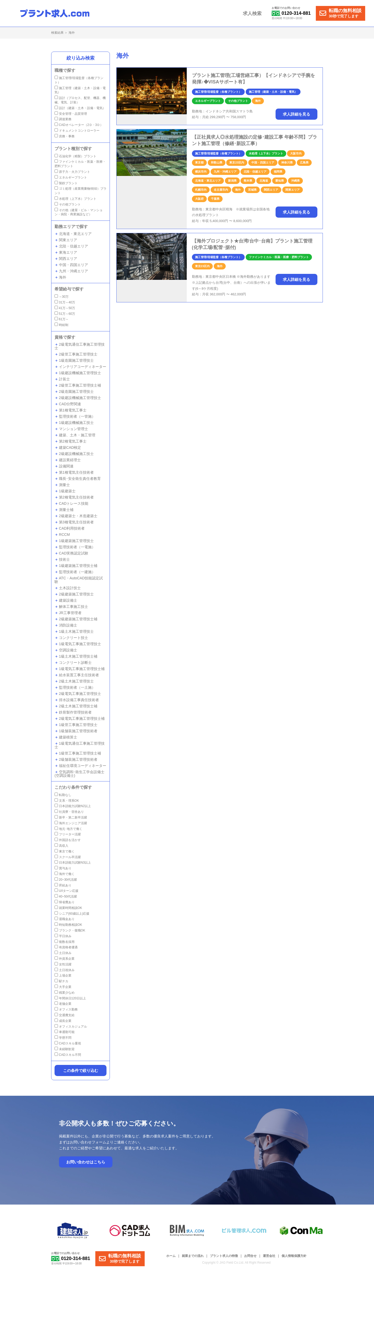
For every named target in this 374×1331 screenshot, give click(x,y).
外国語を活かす (68, 840)
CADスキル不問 (68, 1055)
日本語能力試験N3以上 (73, 862)
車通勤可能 (65, 1032)
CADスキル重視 (68, 1043)
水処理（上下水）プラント (75, 199)
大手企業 (63, 987)
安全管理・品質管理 (71, 114)
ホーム (171, 1256)
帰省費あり (65, 902)
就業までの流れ (193, 1256)
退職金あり (65, 919)
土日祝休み (65, 970)
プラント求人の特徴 (224, 1256)
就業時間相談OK (68, 908)
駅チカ (61, 981)
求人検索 (252, 13)
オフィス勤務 (66, 1009)
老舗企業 (63, 1004)
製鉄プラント (66, 183)
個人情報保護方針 (294, 1256)
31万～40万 (65, 302)
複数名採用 (65, 942)
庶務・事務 (65, 136)
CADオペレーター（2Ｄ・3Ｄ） (79, 125)
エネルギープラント (71, 177)
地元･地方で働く (68, 829)
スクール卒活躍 (68, 857)
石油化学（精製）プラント (75, 156)
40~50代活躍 (66, 896)
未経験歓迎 (65, 1049)
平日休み (63, 936)
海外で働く (65, 874)
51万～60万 (65, 314)
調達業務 (63, 119)
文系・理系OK (67, 800)
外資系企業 (65, 958)
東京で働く (65, 851)
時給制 (61, 325)
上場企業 (63, 975)
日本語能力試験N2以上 (73, 806)
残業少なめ (65, 992)
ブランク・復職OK (70, 930)
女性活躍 (63, 964)
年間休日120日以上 (70, 998)
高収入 (61, 846)
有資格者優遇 (66, 947)
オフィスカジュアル (71, 1026)
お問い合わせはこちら (85, 1162)
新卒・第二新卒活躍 (71, 817)
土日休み (63, 953)
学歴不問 (63, 1038)
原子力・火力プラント (72, 172)
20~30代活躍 (66, 879)
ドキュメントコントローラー (77, 130)
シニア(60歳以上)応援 (72, 913)
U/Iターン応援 (66, 891)
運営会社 (269, 1256)
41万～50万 (65, 308)
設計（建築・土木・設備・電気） (80, 108)
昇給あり (63, 885)
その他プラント (68, 204)
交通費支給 (65, 1015)
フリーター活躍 (68, 834)
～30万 (62, 296)
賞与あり (63, 868)
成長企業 (63, 1021)
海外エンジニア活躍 (71, 823)
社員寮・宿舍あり (69, 812)
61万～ (62, 319)
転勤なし (63, 795)
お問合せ (250, 1256)
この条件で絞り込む (80, 1070)
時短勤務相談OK (68, 925)
